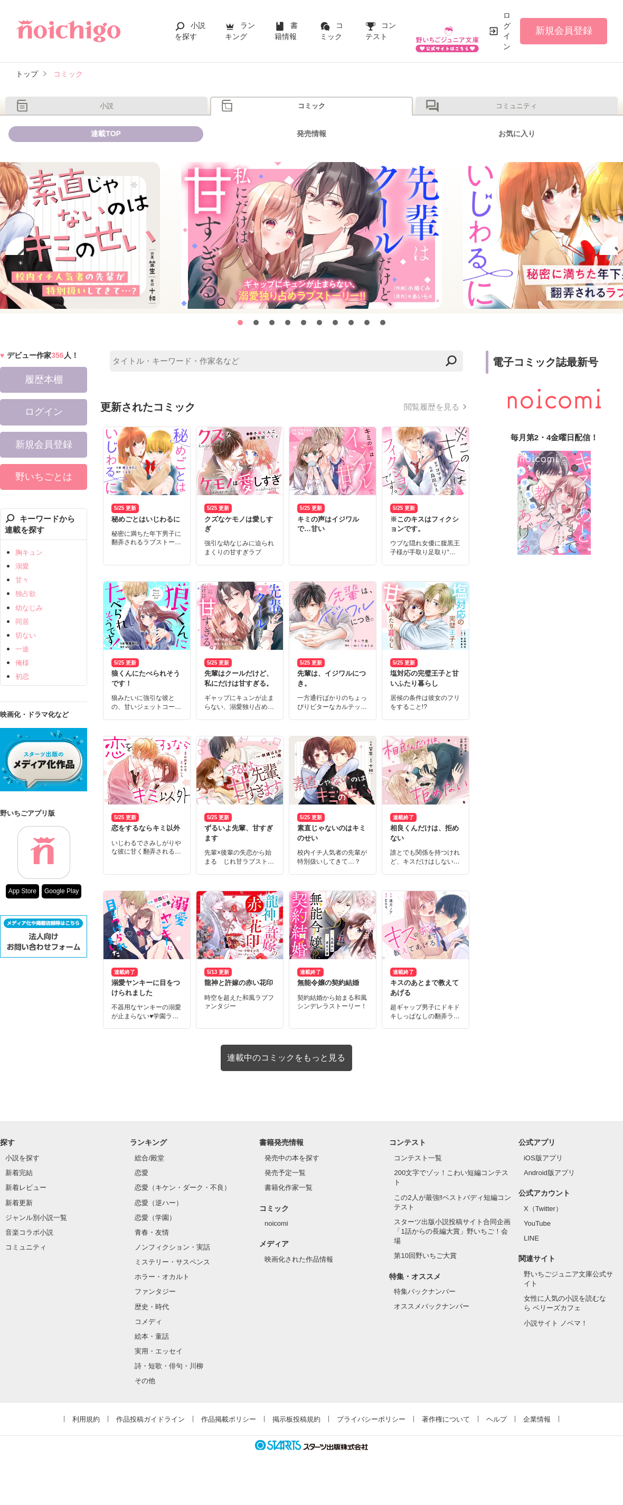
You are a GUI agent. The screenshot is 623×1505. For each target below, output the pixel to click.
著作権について (446, 1446)
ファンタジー (155, 1319)
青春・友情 (152, 1259)
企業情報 (537, 1446)
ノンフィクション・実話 (172, 1274)
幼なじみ (29, 635)
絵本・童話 (152, 1363)
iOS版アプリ (543, 1185)
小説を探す (22, 1185)
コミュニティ (516, 113)
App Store (22, 918)
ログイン (507, 31)
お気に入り (517, 154)
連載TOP (106, 154)
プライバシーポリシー (371, 1446)
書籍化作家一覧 (289, 1215)
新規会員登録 (563, 30)
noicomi (276, 1251)
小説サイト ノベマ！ (556, 1350)
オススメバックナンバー (431, 1334)
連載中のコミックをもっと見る (286, 1085)
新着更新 (19, 1230)
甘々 (22, 607)
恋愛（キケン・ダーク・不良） (183, 1215)
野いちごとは (43, 503)
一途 (22, 676)
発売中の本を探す (292, 1185)
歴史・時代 (152, 1334)
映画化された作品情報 (299, 1286)
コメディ (148, 1348)
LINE (531, 1266)
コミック (311, 113)
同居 (22, 648)
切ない (25, 662)
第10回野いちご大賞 (425, 1283)
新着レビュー (25, 1215)
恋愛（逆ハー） (159, 1230)
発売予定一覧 (285, 1200)
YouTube (537, 1251)
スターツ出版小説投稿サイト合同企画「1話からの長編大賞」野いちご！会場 (452, 1258)
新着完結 (19, 1200)
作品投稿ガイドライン (150, 1446)
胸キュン (29, 579)
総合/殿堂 (149, 1185)
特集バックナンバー (425, 1319)
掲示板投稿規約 (296, 1446)
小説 (106, 113)
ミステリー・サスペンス (172, 1289)
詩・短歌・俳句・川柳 (169, 1393)
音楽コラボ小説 (29, 1259)
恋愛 (141, 1200)
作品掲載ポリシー (228, 1446)
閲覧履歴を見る (431, 434)
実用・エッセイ (159, 1379)
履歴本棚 (44, 407)
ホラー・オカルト (162, 1304)
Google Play (61, 918)
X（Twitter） (543, 1235)
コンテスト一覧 (418, 1185)
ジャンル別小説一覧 (36, 1244)
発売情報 (311, 154)
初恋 (22, 704)
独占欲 (25, 621)
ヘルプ (496, 1446)
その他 (145, 1408)
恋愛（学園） (155, 1244)
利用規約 (86, 1446)
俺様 (22, 690)
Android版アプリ (549, 1200)
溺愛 (22, 594)
